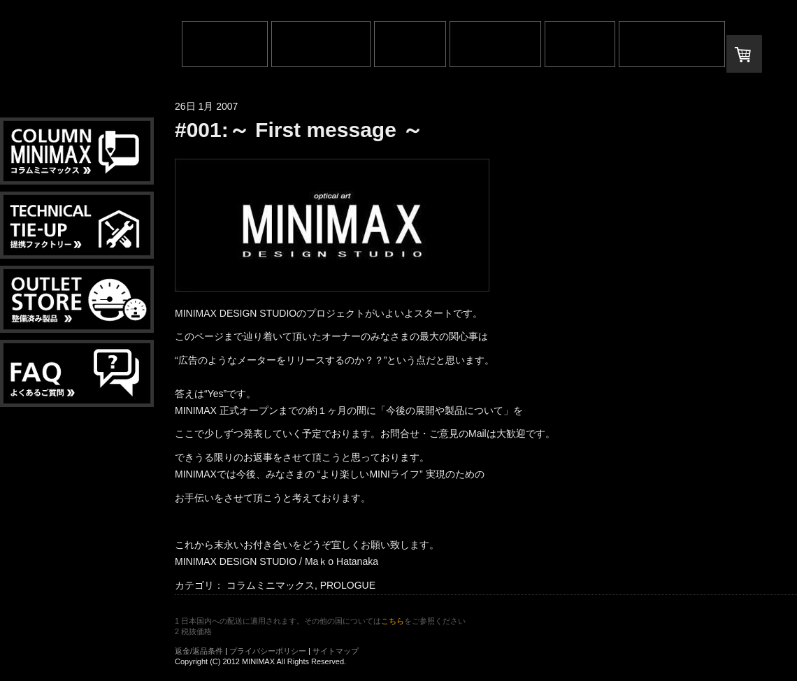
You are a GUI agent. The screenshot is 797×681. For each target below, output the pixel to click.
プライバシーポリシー (267, 651)
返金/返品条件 (199, 651)
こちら (392, 621)
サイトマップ (336, 651)
